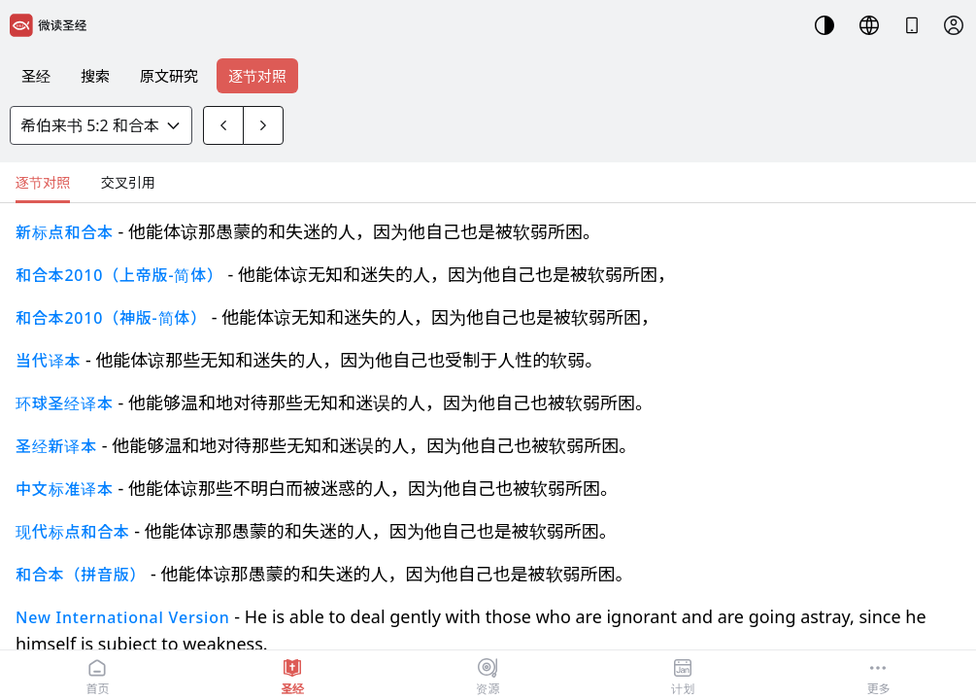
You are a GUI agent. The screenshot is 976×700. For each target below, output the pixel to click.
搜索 (95, 76)
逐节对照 (257, 76)
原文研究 (169, 76)
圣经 (35, 76)
